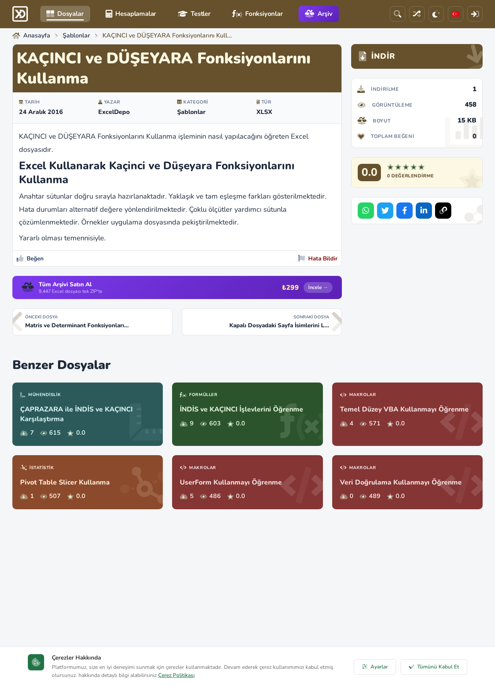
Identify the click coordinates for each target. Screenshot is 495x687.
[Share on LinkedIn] (424, 210)
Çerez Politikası (176, 675)
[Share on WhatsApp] (366, 210)
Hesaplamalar (131, 13)
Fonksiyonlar (257, 13)
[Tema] (436, 14)
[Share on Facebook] (404, 210)
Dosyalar (65, 13)
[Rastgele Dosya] (417, 14)
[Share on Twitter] (385, 210)
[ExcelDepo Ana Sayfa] (20, 14)
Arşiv (319, 13)
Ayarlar (375, 666)
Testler (194, 13)
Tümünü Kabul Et (434, 666)
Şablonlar (191, 112)
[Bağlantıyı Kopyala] (443, 210)
